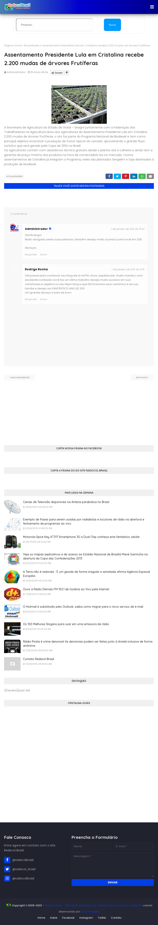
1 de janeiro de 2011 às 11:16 (128, 269)
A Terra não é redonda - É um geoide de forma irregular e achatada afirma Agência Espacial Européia (86, 574)
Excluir (43, 299)
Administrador (16, 72)
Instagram (86, 917)
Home (41, 917)
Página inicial (12, 45)
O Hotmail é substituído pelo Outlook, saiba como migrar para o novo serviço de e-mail (83, 607)
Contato (116, 917)
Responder (31, 299)
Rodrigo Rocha (36, 269)
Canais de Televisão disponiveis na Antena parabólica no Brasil (66, 502)
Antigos (141, 377)
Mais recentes (20, 377)
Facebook (68, 917)
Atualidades (32, 45)
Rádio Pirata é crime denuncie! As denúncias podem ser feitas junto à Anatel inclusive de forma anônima (87, 644)
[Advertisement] (79, 409)
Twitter (102, 917)
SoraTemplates (90, 911)
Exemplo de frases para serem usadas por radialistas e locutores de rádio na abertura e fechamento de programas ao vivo (83, 521)
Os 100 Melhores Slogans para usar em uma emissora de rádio (66, 624)
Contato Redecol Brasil (38, 659)
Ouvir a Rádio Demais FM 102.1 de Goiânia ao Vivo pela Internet (66, 589)
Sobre (53, 917)
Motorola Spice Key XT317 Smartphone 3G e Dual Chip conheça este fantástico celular (81, 537)
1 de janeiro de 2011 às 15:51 (127, 229)
